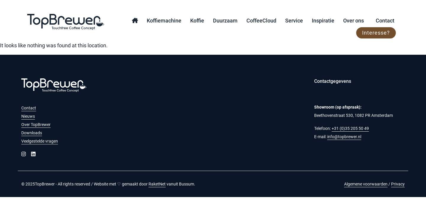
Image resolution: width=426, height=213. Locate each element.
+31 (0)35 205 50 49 (350, 128)
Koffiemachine (164, 20)
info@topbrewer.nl (344, 136)
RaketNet (157, 184)
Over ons (353, 20)
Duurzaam (225, 20)
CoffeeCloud (261, 20)
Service (294, 20)
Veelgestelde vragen (39, 141)
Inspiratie (323, 20)
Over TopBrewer (36, 124)
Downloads (31, 132)
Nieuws (28, 116)
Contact (385, 20)
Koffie (197, 20)
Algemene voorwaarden (366, 184)
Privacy (398, 184)
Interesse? (376, 33)
